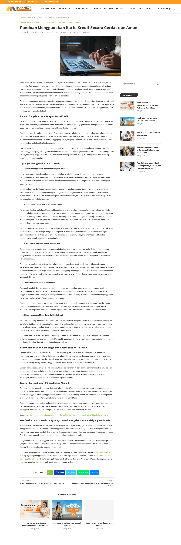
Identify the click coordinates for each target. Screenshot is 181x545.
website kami (104, 453)
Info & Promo (145, 9)
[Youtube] (167, 9)
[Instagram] (164, 9)
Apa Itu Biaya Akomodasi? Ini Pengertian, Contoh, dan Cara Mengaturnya (148, 166)
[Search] (173, 9)
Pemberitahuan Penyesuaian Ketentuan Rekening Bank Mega (147, 105)
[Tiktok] (170, 9)
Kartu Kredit (65, 9)
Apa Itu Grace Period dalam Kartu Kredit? (149, 134)
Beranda (23, 18)
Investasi (108, 9)
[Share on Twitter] (71, 472)
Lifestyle (120, 9)
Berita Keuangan (47, 9)
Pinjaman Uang (81, 9)
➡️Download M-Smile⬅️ (33, 2)
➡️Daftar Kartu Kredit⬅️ (52, 2)
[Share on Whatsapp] (83, 472)
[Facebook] (158, 9)
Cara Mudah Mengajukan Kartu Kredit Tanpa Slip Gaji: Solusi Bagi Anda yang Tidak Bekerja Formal (69, 415)
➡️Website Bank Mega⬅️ (14, 2)
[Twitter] (161, 9)
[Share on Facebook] (59, 472)
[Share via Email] (94, 472)
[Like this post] (50, 472)
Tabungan (96, 9)
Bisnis (132, 9)
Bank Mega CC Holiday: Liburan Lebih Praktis (147, 119)
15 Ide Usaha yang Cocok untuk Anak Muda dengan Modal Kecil (148, 150)
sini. (76, 462)
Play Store (32, 459)
